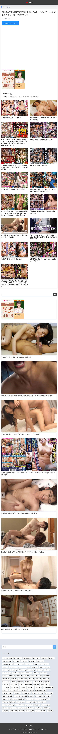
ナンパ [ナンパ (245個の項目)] (39, 687)
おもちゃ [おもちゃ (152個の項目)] (29, 705)
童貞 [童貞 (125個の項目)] (50, 710)
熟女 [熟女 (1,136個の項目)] (41, 661)
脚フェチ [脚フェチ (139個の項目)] (22, 707)
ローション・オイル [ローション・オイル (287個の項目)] (26, 684)
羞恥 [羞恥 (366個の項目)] (14, 678)
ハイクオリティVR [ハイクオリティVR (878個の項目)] (24, 667)
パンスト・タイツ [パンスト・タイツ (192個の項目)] (38, 693)
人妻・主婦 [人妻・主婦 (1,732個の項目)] (7, 661)
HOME (29, 726)
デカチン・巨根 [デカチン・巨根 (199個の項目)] (8, 693)
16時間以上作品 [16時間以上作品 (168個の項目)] (44, 699)
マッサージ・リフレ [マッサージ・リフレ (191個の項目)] (21, 696)
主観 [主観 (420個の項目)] (19, 675)
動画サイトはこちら (10, 23)
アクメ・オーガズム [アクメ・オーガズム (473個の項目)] (9, 675)
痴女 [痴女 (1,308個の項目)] (24, 661)
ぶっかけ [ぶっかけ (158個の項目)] (42, 702)
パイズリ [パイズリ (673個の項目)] (31, 670)
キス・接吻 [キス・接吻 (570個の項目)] (7, 672)
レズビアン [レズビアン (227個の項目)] (23, 690)
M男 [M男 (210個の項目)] (31, 690)
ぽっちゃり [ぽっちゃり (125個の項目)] (30, 710)
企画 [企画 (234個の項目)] (5, 690)
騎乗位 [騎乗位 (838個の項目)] (34, 667)
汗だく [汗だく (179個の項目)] (47, 696)
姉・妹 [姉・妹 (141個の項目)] (6, 707)
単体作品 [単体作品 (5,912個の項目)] (18, 658)
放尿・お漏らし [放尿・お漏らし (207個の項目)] (40, 690)
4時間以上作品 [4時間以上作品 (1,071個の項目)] (8, 664)
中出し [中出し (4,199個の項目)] (37, 658)
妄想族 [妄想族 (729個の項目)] (14, 670)
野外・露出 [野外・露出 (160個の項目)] (21, 702)
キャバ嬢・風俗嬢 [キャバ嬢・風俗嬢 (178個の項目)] (18, 699)
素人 (37, 96)
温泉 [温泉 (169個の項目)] (34, 699)
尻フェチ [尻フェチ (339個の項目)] (6, 681)
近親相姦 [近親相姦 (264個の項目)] (15, 687)
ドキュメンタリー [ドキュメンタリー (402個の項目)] (36, 675)
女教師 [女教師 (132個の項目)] (47, 707)
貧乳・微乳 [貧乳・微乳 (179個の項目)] (7, 699)
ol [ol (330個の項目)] (14, 681)
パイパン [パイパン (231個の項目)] (13, 690)
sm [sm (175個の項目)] (28, 699)
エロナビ (29, 2)
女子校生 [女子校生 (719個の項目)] (22, 670)
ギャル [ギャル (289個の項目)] (6, 684)
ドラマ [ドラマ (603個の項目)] (40, 670)
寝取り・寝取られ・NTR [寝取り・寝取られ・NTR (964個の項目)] (41, 664)
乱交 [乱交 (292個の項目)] (47, 681)
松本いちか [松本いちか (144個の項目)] (46, 705)
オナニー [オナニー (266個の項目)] (6, 687)
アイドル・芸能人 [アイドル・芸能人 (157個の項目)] (8, 705)
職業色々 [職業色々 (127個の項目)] (13, 710)
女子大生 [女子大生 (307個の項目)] (28, 681)
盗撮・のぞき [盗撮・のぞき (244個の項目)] (48, 687)
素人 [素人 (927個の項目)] (5, 667)
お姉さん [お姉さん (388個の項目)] (6, 678)
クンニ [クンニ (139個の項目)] (14, 707)
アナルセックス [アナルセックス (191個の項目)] (8, 696)
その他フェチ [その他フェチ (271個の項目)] (45, 684)
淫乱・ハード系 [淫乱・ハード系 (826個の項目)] (44, 667)
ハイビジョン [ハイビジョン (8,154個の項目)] (7, 658)
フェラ (27, 96)
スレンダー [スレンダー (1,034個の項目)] (19, 664)
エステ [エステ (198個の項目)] (18, 693)
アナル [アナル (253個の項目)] (31, 687)
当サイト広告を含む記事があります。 (27, 729)
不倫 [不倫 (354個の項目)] (31, 678)
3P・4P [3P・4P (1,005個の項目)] (29, 664)
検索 (55, 294)
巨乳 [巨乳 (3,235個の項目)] (44, 658)
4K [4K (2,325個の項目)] (52, 658)
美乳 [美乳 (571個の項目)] (47, 670)
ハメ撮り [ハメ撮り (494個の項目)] (16, 672)
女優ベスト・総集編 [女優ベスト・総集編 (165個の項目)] (9, 702)
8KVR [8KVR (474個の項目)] (43, 672)
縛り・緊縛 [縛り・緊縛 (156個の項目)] (20, 705)
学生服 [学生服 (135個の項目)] (31, 707)
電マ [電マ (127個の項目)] (21, 710)
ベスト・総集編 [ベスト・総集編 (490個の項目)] (27, 672)
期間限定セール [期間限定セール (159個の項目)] (31, 702)
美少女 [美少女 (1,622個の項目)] (17, 661)
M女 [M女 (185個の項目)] (31, 696)
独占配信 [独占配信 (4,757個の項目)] (27, 658)
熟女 (11, 94)
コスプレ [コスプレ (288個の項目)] (14, 684)
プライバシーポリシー (43, 729)
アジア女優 (11, 96)
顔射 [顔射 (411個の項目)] (26, 675)
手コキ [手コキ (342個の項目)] (46, 678)
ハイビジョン (20, 96)
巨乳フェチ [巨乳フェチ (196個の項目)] (27, 693)
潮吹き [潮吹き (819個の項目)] (6, 670)
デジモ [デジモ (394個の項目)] (47, 675)
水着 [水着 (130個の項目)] (5, 710)
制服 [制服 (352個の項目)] (38, 678)
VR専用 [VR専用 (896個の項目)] (13, 667)
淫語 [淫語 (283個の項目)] (36, 684)
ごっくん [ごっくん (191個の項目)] (49, 693)
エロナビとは (12, 729)
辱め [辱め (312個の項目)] (20, 681)
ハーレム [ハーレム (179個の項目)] (39, 696)
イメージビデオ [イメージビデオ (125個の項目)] (41, 710)
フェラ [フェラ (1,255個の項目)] (33, 661)
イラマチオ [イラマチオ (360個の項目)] (23, 678)
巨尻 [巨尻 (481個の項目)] (36, 672)
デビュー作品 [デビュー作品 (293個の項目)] (38, 681)
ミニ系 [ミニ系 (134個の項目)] (39, 707)
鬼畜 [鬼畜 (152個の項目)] (37, 705)
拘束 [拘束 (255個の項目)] (23, 687)
